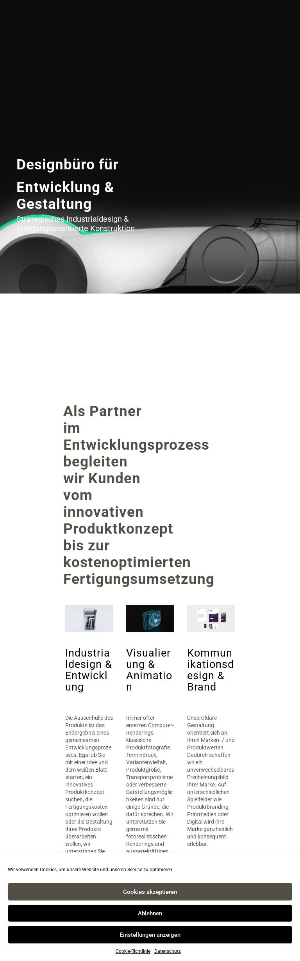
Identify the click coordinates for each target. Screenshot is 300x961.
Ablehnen (150, 913)
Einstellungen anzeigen (150, 934)
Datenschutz (167, 951)
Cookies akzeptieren (150, 891)
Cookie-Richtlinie (133, 951)
